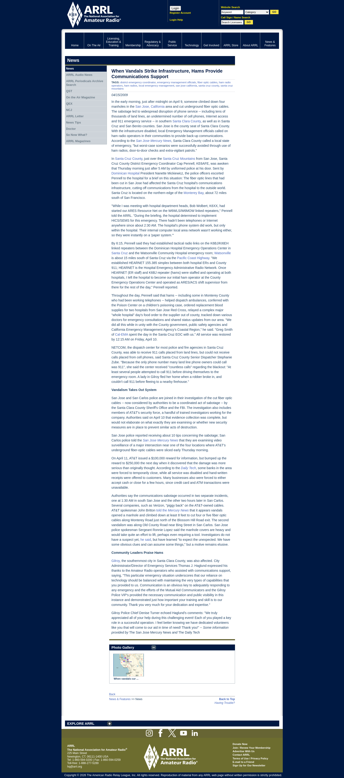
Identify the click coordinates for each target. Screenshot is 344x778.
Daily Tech (188, 468)
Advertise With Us (244, 751)
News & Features (120, 699)
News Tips (73, 122)
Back (112, 694)
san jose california (186, 85)
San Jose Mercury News (153, 141)
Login (175, 8)
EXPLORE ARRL (81, 723)
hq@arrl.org (74, 766)
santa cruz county (208, 85)
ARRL (110, 14)
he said (145, 539)
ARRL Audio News (79, 75)
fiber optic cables (207, 82)
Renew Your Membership (255, 747)
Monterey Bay (193, 193)
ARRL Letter (75, 116)
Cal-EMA (121, 334)
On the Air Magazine (80, 97)
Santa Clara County (187, 121)
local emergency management (156, 85)
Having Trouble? (225, 703)
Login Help (176, 19)
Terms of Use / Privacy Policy (250, 758)
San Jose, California (149, 106)
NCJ (69, 110)
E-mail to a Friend (243, 762)
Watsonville (222, 253)
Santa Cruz (120, 253)
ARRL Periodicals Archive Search (84, 83)
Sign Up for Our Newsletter (249, 765)
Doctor (71, 128)
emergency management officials (176, 82)
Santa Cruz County (128, 158)
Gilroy (116, 561)
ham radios (130, 85)
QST (69, 91)
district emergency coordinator (138, 82)
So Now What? (76, 135)
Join (235, 747)
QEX (69, 103)
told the (172, 510)
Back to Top (227, 699)
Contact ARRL (241, 754)
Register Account (180, 12)
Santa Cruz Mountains (179, 158)
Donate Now (240, 744)
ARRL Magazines (78, 141)
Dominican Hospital (126, 173)
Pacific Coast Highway (193, 258)
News (70, 68)
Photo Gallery (123, 647)
